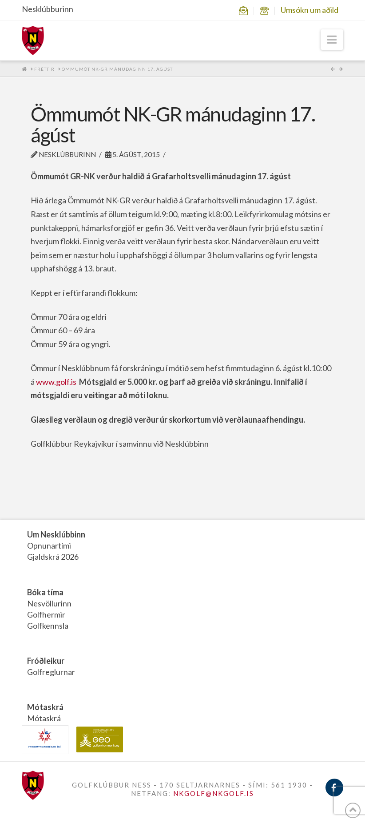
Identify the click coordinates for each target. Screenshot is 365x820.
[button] (332, 39)
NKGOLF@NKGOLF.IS (213, 793)
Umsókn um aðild (309, 10)
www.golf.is (56, 382)
